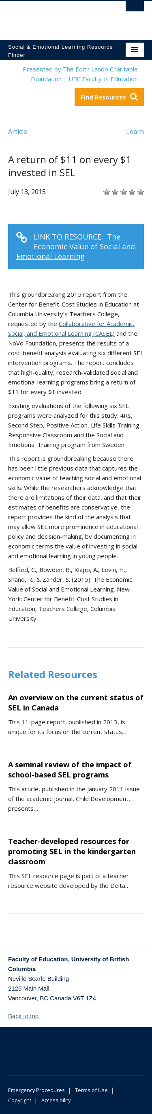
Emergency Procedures (36, 1090)
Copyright (19, 1100)
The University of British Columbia (55, 16)
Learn (135, 131)
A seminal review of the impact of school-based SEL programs (69, 769)
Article (17, 131)
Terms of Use (91, 1090)
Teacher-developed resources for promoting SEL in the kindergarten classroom (72, 851)
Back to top (27, 1016)
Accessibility (56, 1100)
